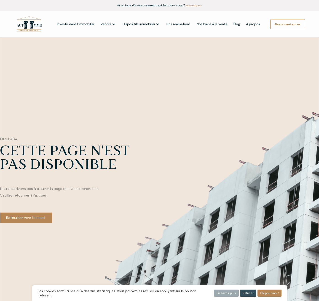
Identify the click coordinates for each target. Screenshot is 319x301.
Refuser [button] (248, 293)
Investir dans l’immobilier (75, 24)
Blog (236, 24)
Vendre (108, 24)
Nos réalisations (178, 24)
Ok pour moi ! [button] (269, 293)
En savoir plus (226, 293)
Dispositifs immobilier (141, 24)
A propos (253, 24)
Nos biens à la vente (212, 24)
